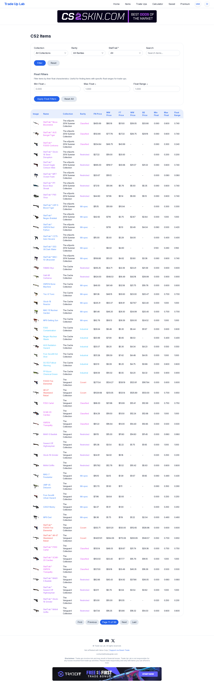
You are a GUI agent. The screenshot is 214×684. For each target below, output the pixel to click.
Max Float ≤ (90, 83)
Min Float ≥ (40, 83)
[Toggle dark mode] (207, 4)
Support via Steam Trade (120, 650)
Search (150, 48)
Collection (39, 48)
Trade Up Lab (14, 4)
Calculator (157, 4)
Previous (92, 622)
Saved (172, 4)
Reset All (69, 99)
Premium (185, 4)
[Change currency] (198, 4)
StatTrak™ (114, 48)
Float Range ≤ (140, 83)
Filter (39, 63)
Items (128, 4)
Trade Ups (141, 4)
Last (134, 622)
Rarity (74, 48)
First (80, 622)
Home (116, 4)
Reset (53, 63)
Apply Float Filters (46, 99)
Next (124, 622)
